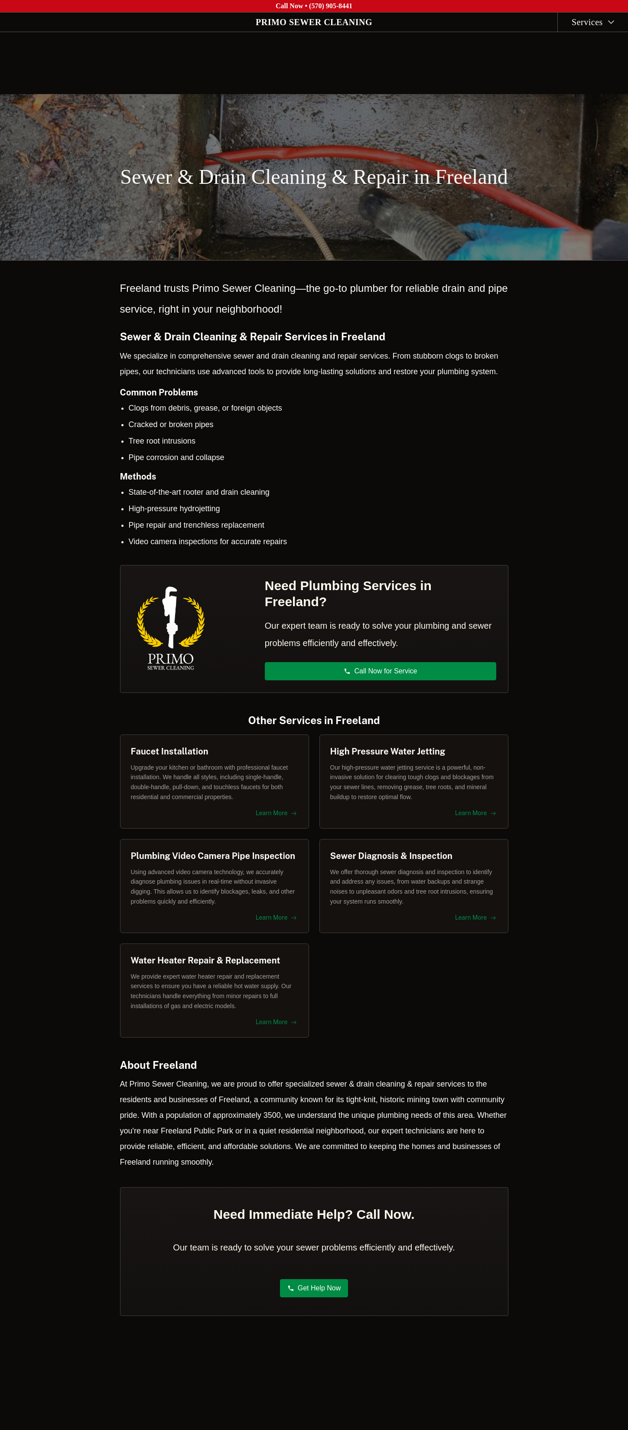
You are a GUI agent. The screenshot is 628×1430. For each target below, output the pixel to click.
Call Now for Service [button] (380, 665)
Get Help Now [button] (314, 1293)
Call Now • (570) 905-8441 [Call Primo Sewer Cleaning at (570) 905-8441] (314, 6)
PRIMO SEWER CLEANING (314, 22)
